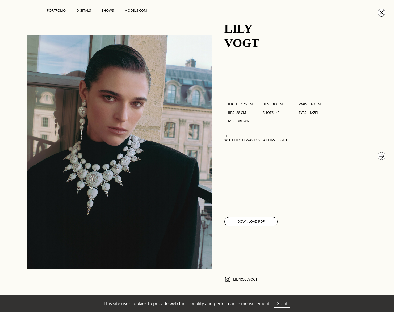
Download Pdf (251, 221)
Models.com (135, 10)
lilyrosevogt (240, 279)
